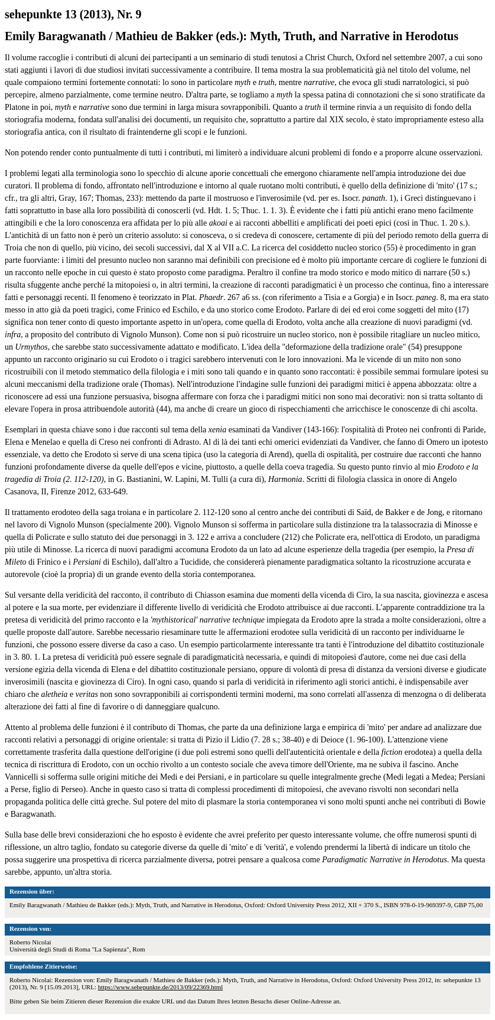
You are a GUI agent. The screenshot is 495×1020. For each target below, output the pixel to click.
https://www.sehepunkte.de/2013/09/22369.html (160, 986)
